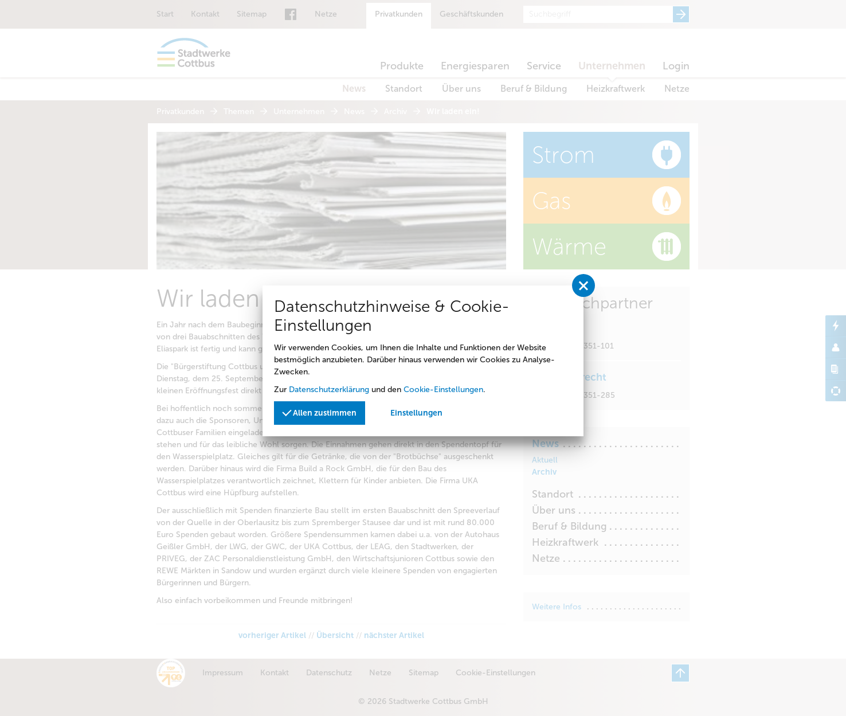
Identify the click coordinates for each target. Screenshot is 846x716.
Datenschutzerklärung (329, 389)
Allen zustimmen (319, 412)
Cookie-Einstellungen (443, 389)
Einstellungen (416, 413)
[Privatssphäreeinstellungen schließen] (583, 285)
